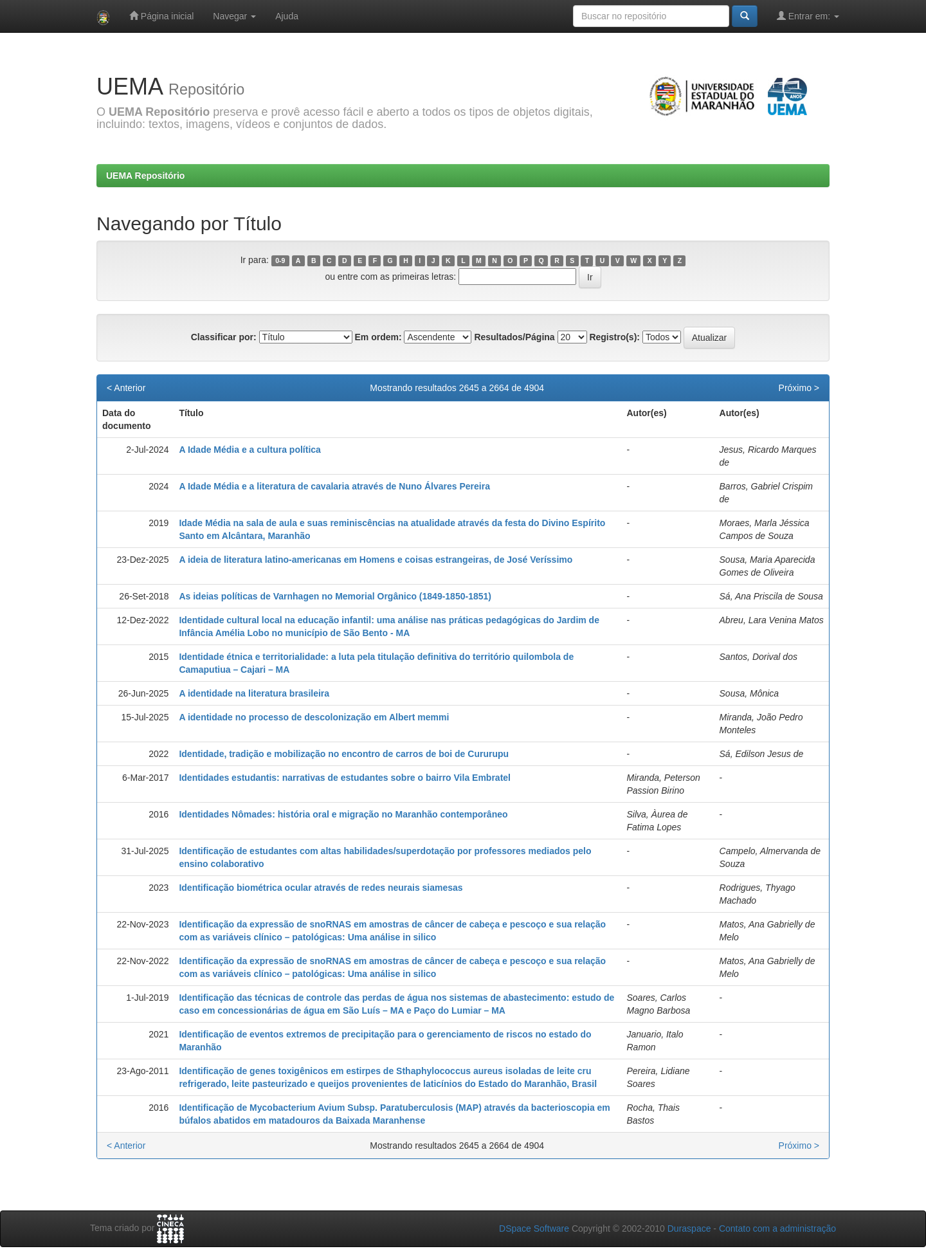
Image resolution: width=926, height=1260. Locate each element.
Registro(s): (614, 337)
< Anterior (126, 388)
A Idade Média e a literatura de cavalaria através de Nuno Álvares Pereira (334, 486)
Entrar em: (808, 15)
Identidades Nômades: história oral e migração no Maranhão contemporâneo (343, 814)
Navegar (234, 16)
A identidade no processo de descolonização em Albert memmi (314, 717)
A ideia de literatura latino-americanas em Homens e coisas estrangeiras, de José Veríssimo (375, 559)
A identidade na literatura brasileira (254, 693)
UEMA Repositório (145, 175)
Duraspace (689, 1228)
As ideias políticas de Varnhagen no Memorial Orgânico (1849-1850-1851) (335, 596)
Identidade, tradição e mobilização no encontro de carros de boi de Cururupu (344, 754)
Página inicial (161, 15)
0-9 (280, 260)
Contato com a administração (777, 1228)
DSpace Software (534, 1228)
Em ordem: (377, 337)
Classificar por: (224, 337)
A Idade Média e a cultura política (249, 449)
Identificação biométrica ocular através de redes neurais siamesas (320, 887)
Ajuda (286, 16)
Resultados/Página (514, 337)
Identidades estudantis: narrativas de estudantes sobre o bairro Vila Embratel (345, 777)
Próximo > (799, 388)
